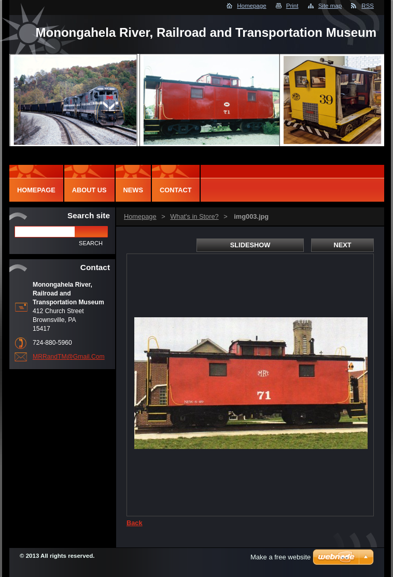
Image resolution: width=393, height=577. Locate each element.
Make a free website (280, 557)
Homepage (251, 6)
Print (292, 6)
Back (135, 523)
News (133, 190)
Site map (330, 6)
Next (342, 245)
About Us (89, 190)
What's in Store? (194, 216)
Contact (176, 190)
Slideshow (250, 245)
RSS (367, 6)
